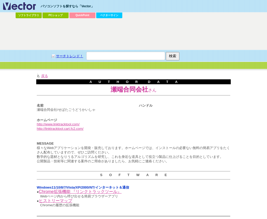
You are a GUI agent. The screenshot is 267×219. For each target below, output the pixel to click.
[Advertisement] (133, 34)
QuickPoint (82, 15)
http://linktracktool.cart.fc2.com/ (60, 129)
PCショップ (55, 15)
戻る (44, 76)
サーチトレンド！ (69, 56)
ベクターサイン (109, 15)
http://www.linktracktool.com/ (58, 124)
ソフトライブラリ (28, 15)
